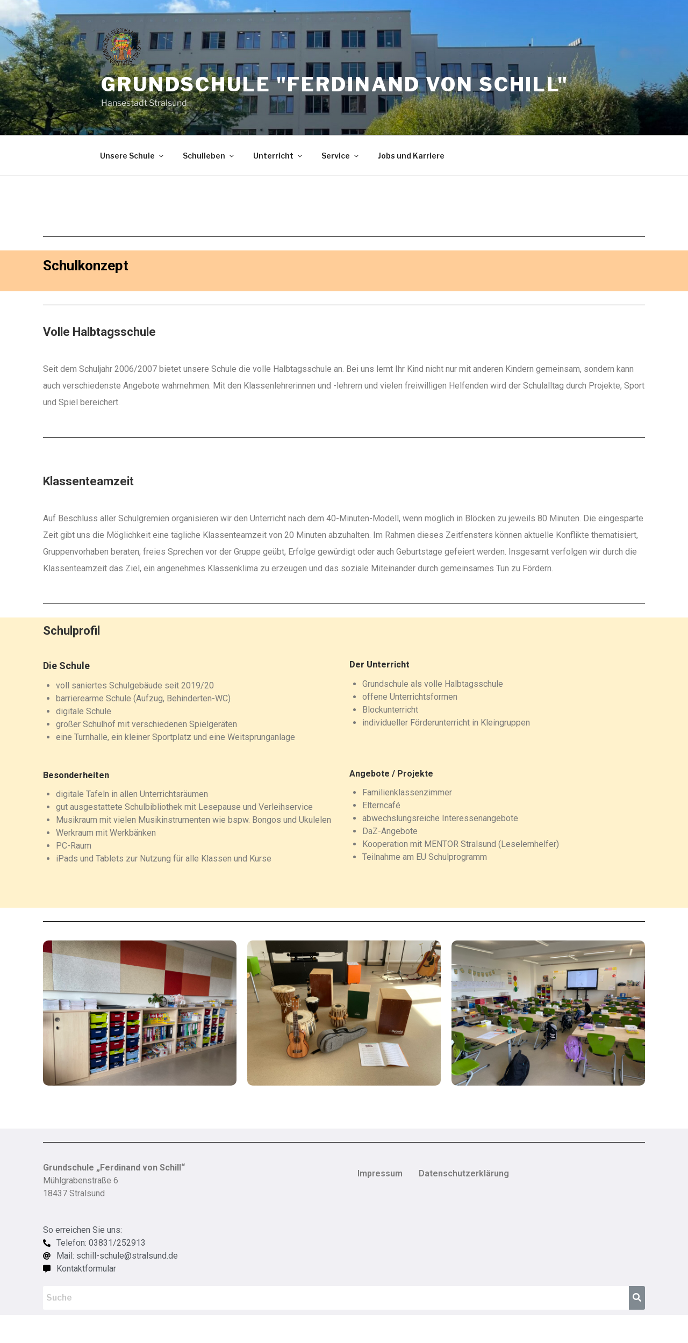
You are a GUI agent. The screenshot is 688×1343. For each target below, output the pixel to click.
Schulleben (209, 155)
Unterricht (278, 155)
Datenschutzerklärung (464, 1173)
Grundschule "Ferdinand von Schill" (335, 84)
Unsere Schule (132, 155)
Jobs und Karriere (411, 155)
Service (340, 155)
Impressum (380, 1173)
